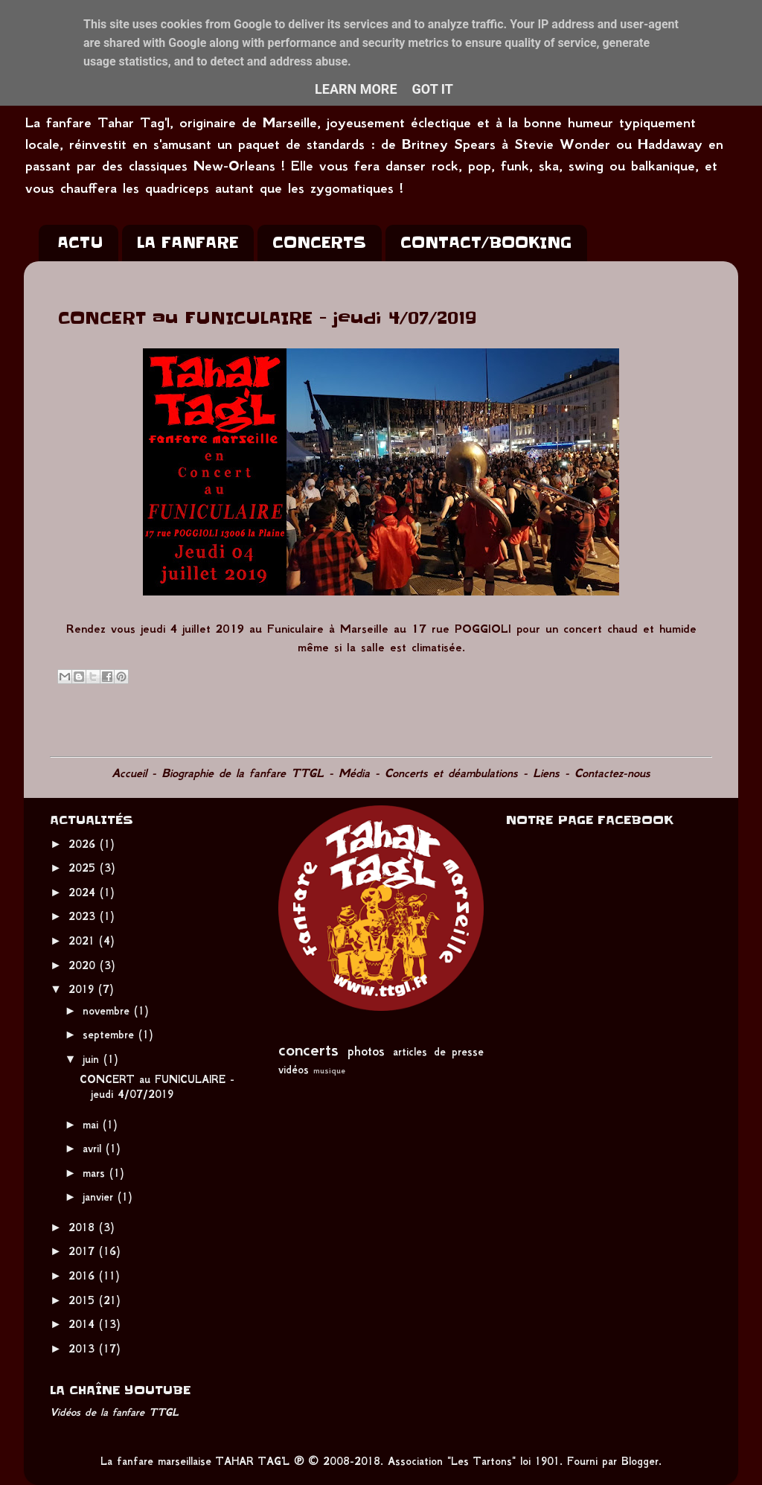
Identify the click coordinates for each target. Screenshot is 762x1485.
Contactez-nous (612, 773)
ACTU (80, 242)
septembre (110, 1034)
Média (354, 773)
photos (366, 1051)
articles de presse (438, 1051)
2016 (83, 1276)
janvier (100, 1197)
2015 (83, 1300)
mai (93, 1124)
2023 (84, 916)
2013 (83, 1348)
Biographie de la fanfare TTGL (242, 773)
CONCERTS (319, 242)
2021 (83, 941)
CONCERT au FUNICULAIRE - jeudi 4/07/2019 (157, 1086)
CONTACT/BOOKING (486, 242)
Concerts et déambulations (451, 773)
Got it (432, 89)
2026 (84, 844)
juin (93, 1059)
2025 (84, 868)
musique (329, 1070)
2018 (83, 1227)
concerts (308, 1049)
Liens (546, 773)
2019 (83, 989)
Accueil (129, 773)
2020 (84, 965)
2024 (84, 892)
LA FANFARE (187, 242)
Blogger (640, 1461)
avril (94, 1148)
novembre (108, 1011)
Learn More (356, 89)
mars (96, 1173)
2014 (83, 1324)
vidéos (293, 1069)
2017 (83, 1251)
